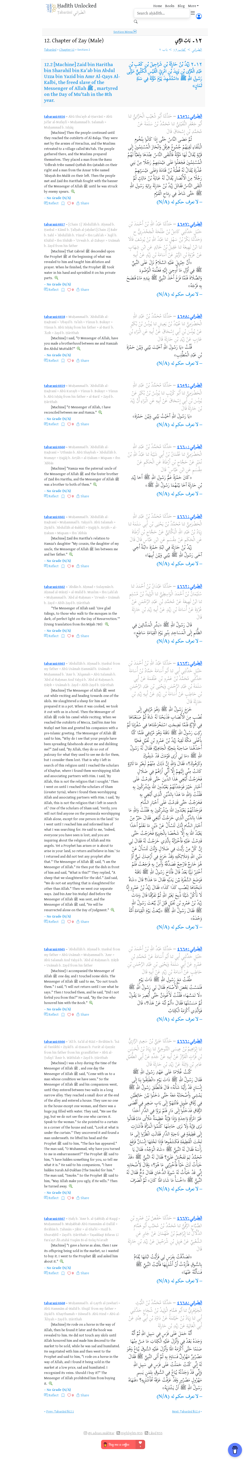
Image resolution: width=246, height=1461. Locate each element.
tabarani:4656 (54, 116)
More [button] (192, 5)
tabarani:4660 (54, 447)
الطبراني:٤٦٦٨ (189, 1303)
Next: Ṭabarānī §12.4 (186, 1411)
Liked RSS (156, 1433)
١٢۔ (188, 41)
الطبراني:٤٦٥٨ (189, 316)
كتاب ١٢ (179, 50)
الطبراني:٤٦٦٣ (189, 663)
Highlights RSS (132, 1433)
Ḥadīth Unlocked (76, 5)
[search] (162, 13)
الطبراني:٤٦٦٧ (189, 1218)
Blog (181, 5)
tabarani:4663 (54, 663)
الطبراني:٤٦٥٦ (189, 116)
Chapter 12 (66, 49)
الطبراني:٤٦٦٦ (189, 1041)
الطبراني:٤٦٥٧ (189, 224)
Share (85, 203)
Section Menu (125, 31)
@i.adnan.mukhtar (101, 1433)
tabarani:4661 (54, 516)
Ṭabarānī (50, 49)
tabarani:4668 (54, 1303)
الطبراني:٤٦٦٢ (189, 586)
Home (157, 5)
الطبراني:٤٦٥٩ (189, 385)
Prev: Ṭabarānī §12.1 (60, 1411)
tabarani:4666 (54, 1041)
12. (74, 40)
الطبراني (197, 50)
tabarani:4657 (54, 224)
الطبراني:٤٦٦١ (189, 516)
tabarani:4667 (54, 1218)
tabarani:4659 (54, 385)
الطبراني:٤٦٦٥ (189, 949)
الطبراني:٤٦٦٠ (189, 447)
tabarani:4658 (54, 316)
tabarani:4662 (54, 586)
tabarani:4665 (54, 949)
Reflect (53, 203)
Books (169, 5)
